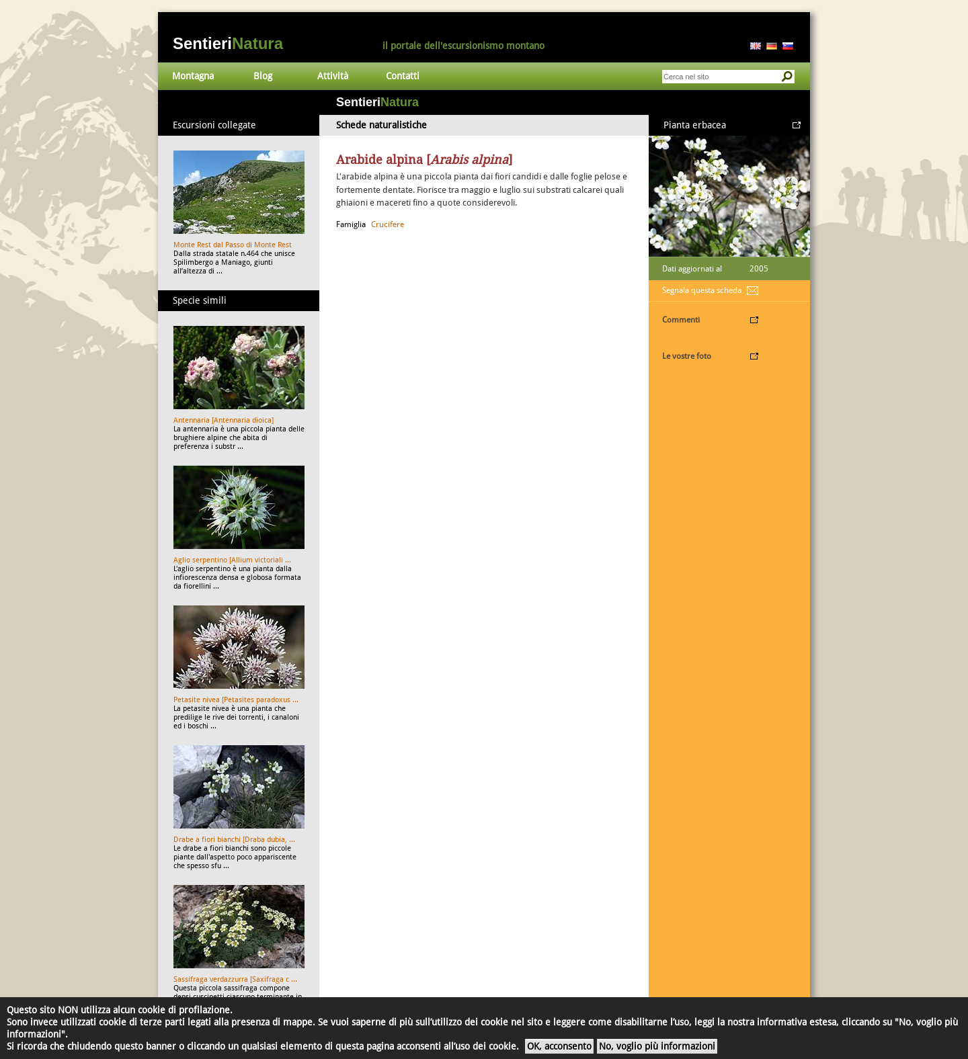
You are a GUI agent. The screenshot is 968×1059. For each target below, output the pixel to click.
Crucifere (387, 224)
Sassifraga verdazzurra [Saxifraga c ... (235, 979)
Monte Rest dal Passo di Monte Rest (232, 245)
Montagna (193, 76)
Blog (262, 76)
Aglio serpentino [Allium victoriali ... (232, 560)
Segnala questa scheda (701, 290)
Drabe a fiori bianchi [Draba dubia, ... (234, 839)
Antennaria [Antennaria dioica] (223, 420)
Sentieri (228, 43)
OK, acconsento (559, 1046)
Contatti (402, 76)
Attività (332, 76)
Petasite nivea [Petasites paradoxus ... (235, 699)
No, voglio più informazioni (657, 1046)
